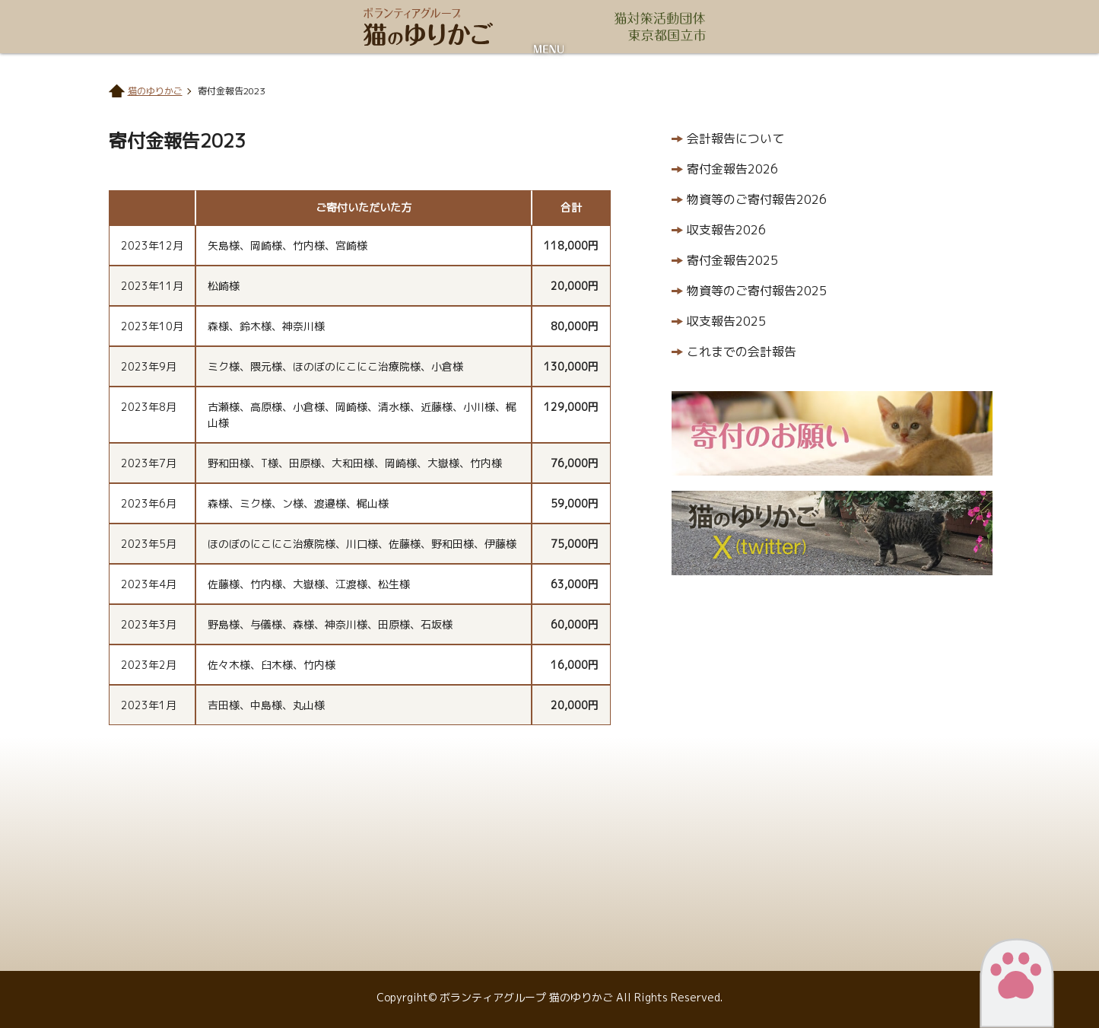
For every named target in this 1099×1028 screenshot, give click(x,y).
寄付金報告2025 (732, 260)
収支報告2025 (726, 321)
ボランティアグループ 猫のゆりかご (428, 27)
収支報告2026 (726, 229)
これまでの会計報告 (741, 351)
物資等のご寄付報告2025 (757, 290)
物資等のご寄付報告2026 (757, 199)
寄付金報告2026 (732, 169)
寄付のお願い (832, 433)
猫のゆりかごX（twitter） (832, 533)
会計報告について (735, 138)
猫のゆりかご (155, 90)
